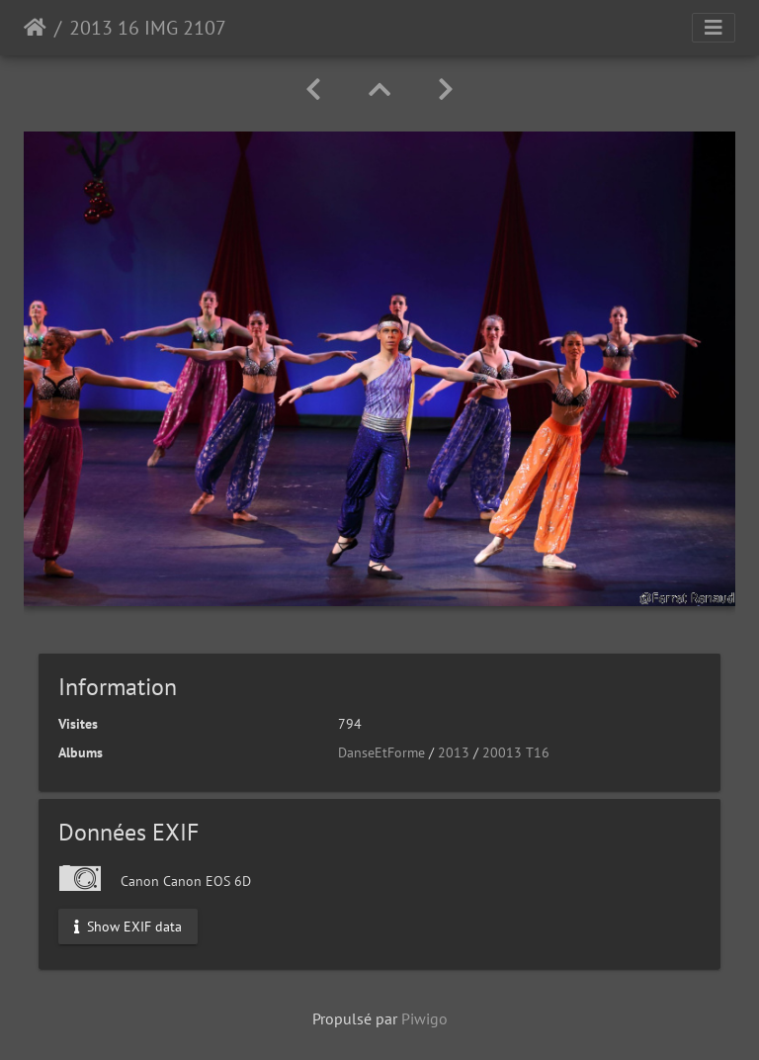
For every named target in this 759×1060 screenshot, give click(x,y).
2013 (453, 752)
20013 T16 (515, 752)
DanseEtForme (381, 752)
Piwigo (424, 1018)
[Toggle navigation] (713, 28)
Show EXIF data (128, 925)
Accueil (35, 28)
